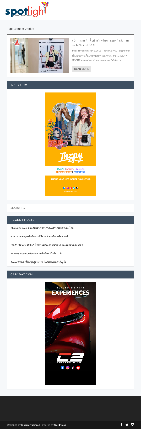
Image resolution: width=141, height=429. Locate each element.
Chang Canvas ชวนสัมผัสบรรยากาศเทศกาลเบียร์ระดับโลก (41, 228)
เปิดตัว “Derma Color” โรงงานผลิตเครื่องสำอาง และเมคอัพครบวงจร (46, 245)
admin (85, 51)
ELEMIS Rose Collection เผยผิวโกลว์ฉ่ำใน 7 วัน (36, 253)
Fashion (106, 51)
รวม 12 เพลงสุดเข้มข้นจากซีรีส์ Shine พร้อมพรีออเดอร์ (39, 236)
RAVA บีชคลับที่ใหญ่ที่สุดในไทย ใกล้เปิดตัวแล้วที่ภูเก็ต (38, 262)
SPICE (114, 51)
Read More (81, 69)
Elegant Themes (30, 425)
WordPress (60, 425)
